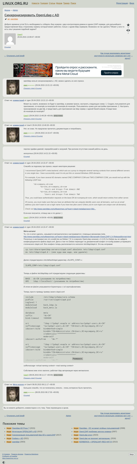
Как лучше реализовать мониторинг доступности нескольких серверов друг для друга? (112, 55)
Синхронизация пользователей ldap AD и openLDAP (33, 435)
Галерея (44, 3)
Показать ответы (30, 136)
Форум (59, 3)
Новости (35, 3)
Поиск (73, 3)
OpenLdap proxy (85, 435)
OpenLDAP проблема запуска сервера (95, 432)
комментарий (18, 100)
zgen (26, 85)
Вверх (132, 454)
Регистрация (122, 3)
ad (9, 19)
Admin (15, 10)
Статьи (52, 3)
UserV (19, 35)
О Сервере (6, 454)
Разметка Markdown (31, 454)
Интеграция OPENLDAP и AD (24, 432)
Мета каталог (18, 384)
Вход (132, 3)
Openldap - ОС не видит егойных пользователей (99, 428)
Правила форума (17, 454)
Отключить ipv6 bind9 (15, 56)
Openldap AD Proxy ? (20, 428)
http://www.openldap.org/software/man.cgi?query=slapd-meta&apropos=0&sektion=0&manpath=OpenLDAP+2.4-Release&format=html (77, 237)
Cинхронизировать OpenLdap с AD (31, 15)
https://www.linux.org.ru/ (10, 458)
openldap (14, 19)
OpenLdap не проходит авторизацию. (94, 438)
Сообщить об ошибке (9, 456)
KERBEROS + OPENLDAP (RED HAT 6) (95, 442)
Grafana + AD (17, 438)
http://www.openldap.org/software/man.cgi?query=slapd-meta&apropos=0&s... (65, 209)
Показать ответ (29, 88)
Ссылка (7, 47)
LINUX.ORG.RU (15, 3)
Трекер (66, 3)
